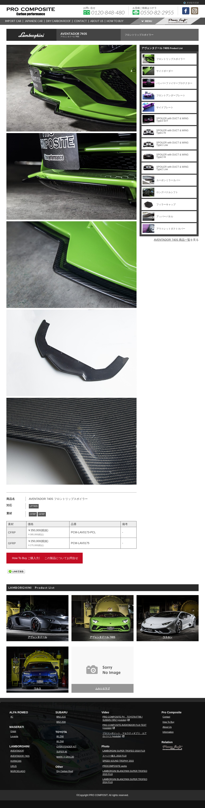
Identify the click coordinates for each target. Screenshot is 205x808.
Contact (166, 717)
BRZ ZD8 (61, 722)
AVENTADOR (17, 751)
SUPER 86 (61, 751)
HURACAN (15, 761)
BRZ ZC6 (61, 717)
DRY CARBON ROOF (58, 21)
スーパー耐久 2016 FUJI (114, 756)
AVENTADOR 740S (90, 35)
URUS (13, 766)
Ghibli (13, 731)
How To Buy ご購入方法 (31, 558)
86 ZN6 (60, 736)
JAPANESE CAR (34, 21)
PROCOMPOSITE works (114, 766)
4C (11, 717)
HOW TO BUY (115, 21)
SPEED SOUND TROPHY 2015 (118, 761)
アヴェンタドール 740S (102, 637)
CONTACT (80, 21)
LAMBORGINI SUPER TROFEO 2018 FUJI (123, 751)
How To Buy (168, 722)
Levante (14, 736)
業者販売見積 (193, 3)
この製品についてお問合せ (84, 558)
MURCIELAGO (17, 771)
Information (168, 732)
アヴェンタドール (37, 637)
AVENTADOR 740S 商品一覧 (172, 239)
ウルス (37, 688)
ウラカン (167, 637)
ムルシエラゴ (102, 688)
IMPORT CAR (13, 21)
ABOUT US (96, 21)
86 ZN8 (60, 741)
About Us (167, 727)
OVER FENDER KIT (66, 746)
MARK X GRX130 (65, 757)
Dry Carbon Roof (64, 771)
